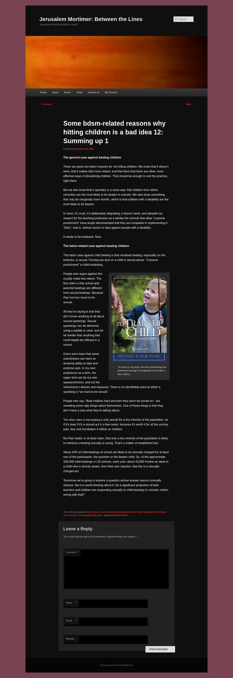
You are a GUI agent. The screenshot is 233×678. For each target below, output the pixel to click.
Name (71, 603)
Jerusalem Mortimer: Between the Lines (91, 19)
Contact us (93, 92)
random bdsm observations (142, 512)
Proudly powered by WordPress (116, 665)
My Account (111, 92)
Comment (72, 552)
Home (43, 92)
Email (71, 620)
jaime (100, 515)
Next (190, 104)
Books (67, 92)
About (55, 92)
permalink (123, 515)
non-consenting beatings (114, 512)
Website (70, 638)
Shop (79, 92)
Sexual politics (85, 515)
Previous (45, 104)
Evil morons (94, 512)
